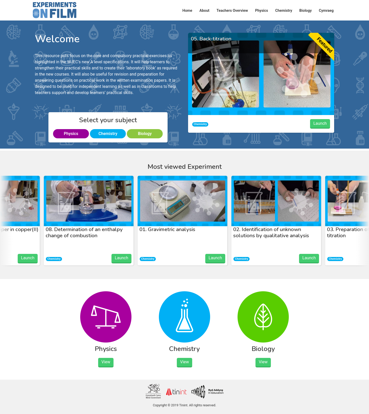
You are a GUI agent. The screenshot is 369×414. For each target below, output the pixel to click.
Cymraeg (326, 10)
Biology (305, 10)
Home (187, 10)
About (204, 10)
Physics (261, 10)
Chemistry (283, 10)
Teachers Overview (232, 10)
